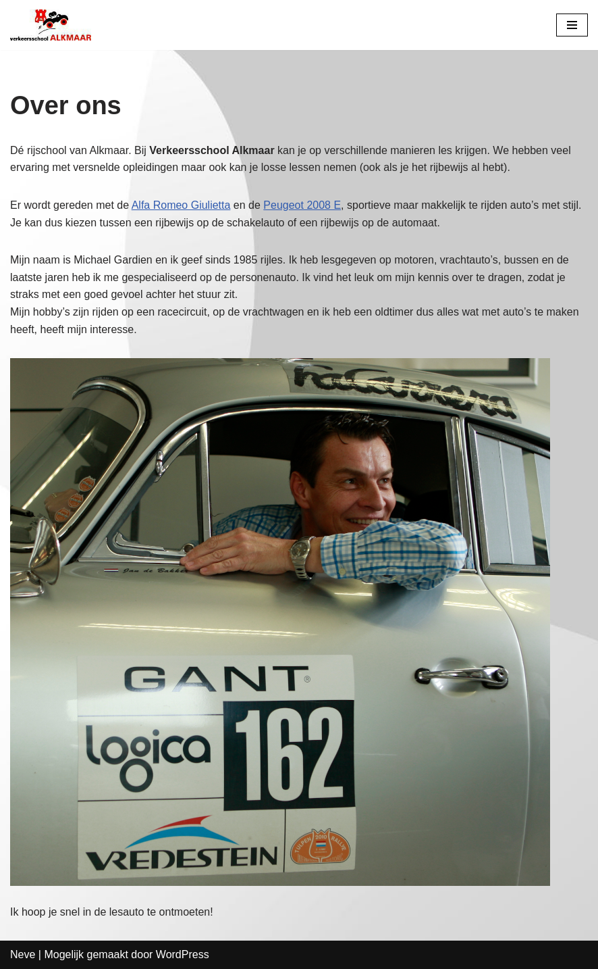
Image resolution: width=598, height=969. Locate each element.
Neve (22, 954)
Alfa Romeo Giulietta (181, 205)
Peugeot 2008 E (302, 205)
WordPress (182, 954)
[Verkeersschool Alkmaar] (50, 25)
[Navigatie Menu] (572, 25)
